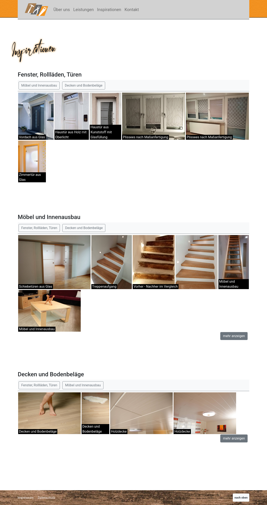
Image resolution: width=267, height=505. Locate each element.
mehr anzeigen (234, 336)
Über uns (61, 9)
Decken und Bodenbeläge (83, 85)
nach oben (241, 497)
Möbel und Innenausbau (39, 85)
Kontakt (132, 9)
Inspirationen (109, 9)
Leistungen (83, 9)
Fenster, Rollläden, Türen (39, 228)
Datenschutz (46, 498)
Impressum (25, 498)
